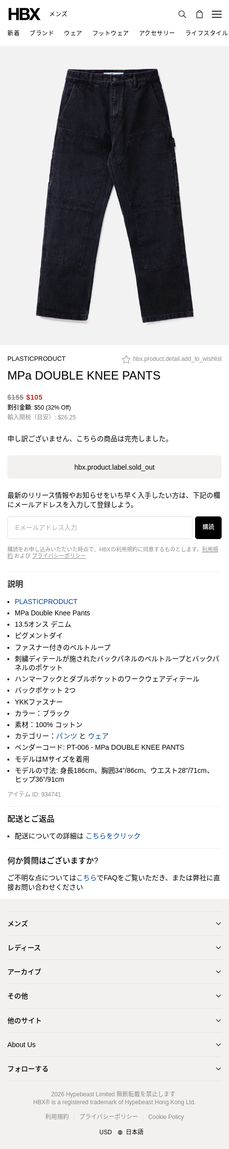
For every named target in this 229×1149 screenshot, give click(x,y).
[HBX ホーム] (24, 13)
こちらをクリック (113, 836)
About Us (21, 1045)
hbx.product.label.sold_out (114, 467)
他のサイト (24, 1020)
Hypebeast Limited (90, 1094)
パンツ (66, 736)
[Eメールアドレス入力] (100, 527)
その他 (17, 996)
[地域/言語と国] (114, 1133)
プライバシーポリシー (59, 556)
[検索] (182, 14)
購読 (208, 527)
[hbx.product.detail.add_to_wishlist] (172, 362)
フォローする (28, 1069)
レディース (24, 948)
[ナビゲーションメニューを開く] (217, 14)
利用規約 (57, 1117)
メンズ (58, 14)
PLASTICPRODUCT (36, 358)
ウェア (98, 736)
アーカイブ (24, 972)
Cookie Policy (166, 1117)
